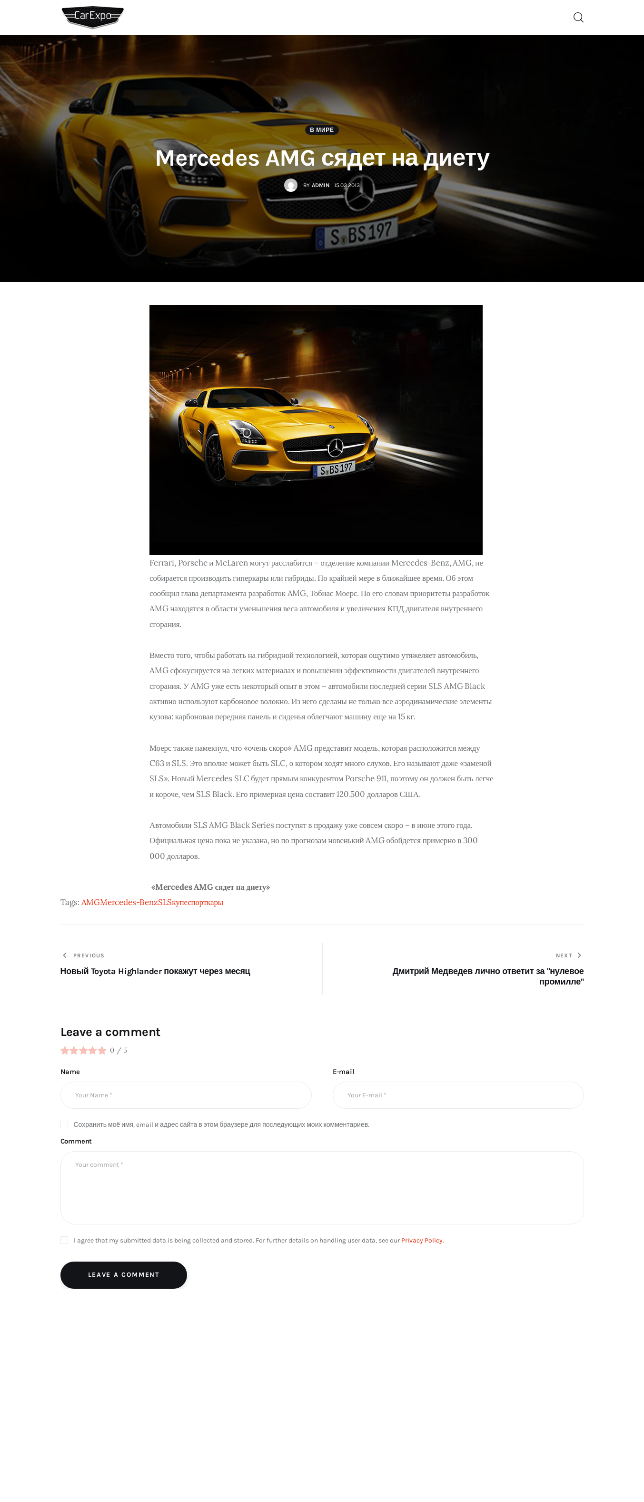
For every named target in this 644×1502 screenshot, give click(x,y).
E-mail (343, 1071)
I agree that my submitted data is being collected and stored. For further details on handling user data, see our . (259, 1240)
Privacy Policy (422, 1240)
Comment (76, 1141)
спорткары (205, 902)
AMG (90, 902)
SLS (165, 902)
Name (70, 1071)
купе (180, 902)
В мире (322, 130)
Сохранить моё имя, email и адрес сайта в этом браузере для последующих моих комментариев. (222, 1125)
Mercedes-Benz (129, 902)
